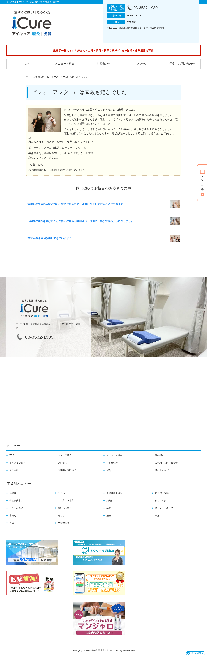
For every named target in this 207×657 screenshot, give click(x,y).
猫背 (108, 508)
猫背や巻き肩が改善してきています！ (49, 238)
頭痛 (157, 515)
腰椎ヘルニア (64, 508)
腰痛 (108, 515)
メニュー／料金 (64, 63)
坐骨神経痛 (63, 523)
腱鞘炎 (109, 500)
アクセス (142, 63)
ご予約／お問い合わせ (181, 63)
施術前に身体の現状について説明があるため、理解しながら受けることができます (75, 204)
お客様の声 (103, 63)
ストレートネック (164, 508)
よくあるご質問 (17, 462)
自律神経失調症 (114, 493)
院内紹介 (159, 455)
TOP (26, 63)
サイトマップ (162, 470)
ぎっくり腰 (160, 500)
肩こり (61, 515)
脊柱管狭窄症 (16, 500)
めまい (61, 493)
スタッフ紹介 (64, 455)
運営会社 (13, 470)
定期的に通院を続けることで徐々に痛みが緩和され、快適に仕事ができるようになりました (80, 221)
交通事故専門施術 (67, 470)
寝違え (12, 515)
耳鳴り (12, 493)
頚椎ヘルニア (16, 508)
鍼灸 (108, 470)
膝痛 (11, 523)
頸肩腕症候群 (162, 493)
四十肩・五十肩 (66, 500)
